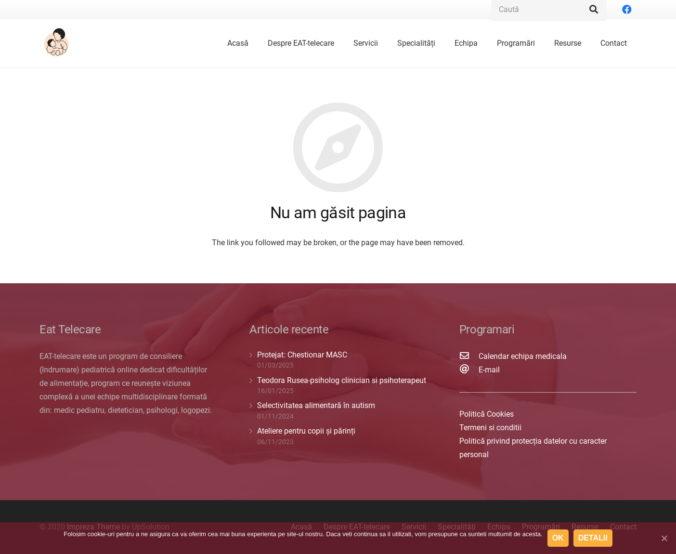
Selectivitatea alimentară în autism (316, 405)
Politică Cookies (486, 414)
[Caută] (593, 9)
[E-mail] (469, 370)
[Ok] (664, 538)
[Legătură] (57, 43)
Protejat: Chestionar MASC (302, 354)
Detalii (593, 538)
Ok (558, 538)
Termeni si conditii (490, 427)
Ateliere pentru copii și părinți (306, 430)
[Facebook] (627, 9)
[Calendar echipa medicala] (469, 356)
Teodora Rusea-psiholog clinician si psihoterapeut (341, 380)
